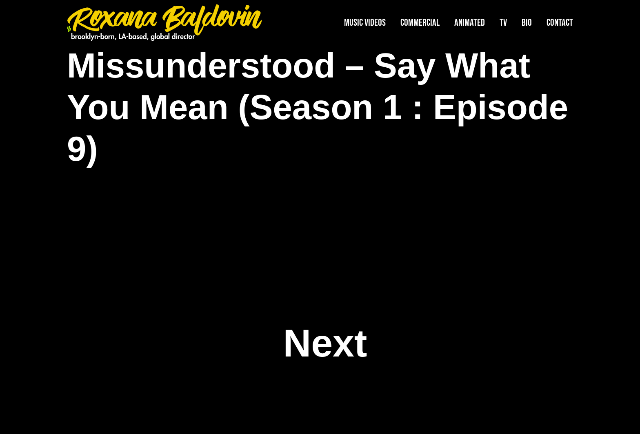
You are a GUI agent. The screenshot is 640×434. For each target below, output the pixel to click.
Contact (560, 23)
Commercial (420, 23)
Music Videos (365, 23)
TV (503, 23)
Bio (527, 23)
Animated (469, 23)
